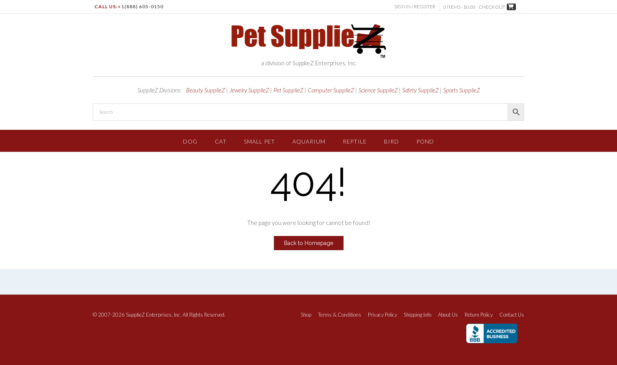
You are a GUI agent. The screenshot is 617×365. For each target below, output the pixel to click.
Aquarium (308, 141)
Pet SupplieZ (288, 90)
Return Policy (479, 314)
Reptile (355, 141)
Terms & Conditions (339, 314)
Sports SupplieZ (461, 90)
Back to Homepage (308, 243)
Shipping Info (417, 314)
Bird (391, 141)
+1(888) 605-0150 (140, 6)
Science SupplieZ (378, 90)
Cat (221, 141)
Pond (425, 141)
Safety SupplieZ (420, 90)
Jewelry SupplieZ (249, 90)
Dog (190, 141)
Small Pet (259, 141)
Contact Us (511, 314)
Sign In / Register (415, 6)
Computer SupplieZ (331, 90)
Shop (306, 314)
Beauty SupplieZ (205, 90)
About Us (448, 314)
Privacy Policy (382, 314)
